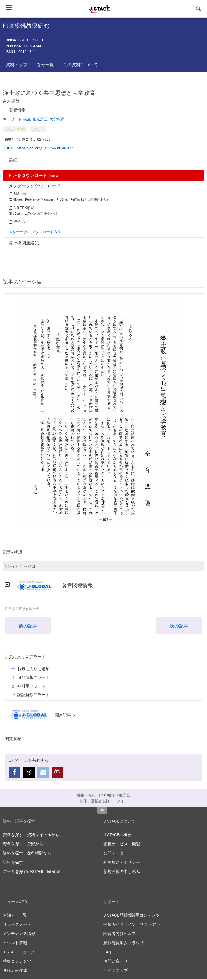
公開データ (113, 853)
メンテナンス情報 (19, 933)
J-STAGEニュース (19, 952)
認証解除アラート (33, 694)
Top (102, 810)
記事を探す (13, 862)
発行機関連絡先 (24, 242)
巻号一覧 (45, 64)
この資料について (80, 64)
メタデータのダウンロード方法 (35, 231)
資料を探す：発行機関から (27, 853)
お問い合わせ (115, 961)
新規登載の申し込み (121, 871)
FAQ (107, 952)
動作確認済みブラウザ (123, 942)
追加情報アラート (33, 677)
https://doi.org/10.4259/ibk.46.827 (45, 148)
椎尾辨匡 (40, 119)
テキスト (21, 221)
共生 (27, 119)
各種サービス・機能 (121, 843)
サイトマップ (115, 970)
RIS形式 (20, 193)
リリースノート (17, 924)
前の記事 (28, 626)
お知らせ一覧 (15, 915)
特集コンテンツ (17, 961)
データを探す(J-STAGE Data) (31, 871)
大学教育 (56, 119)
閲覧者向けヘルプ (119, 933)
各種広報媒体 (15, 970)
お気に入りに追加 (33, 668)
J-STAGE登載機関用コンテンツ (131, 915)
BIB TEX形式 (23, 207)
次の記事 (179, 626)
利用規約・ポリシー (121, 862)
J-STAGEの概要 (117, 834)
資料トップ (16, 64)
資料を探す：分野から (23, 843)
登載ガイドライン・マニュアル (131, 924)
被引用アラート (31, 686)
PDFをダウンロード (33, 175)
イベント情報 (15, 942)
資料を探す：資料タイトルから (31, 834)
